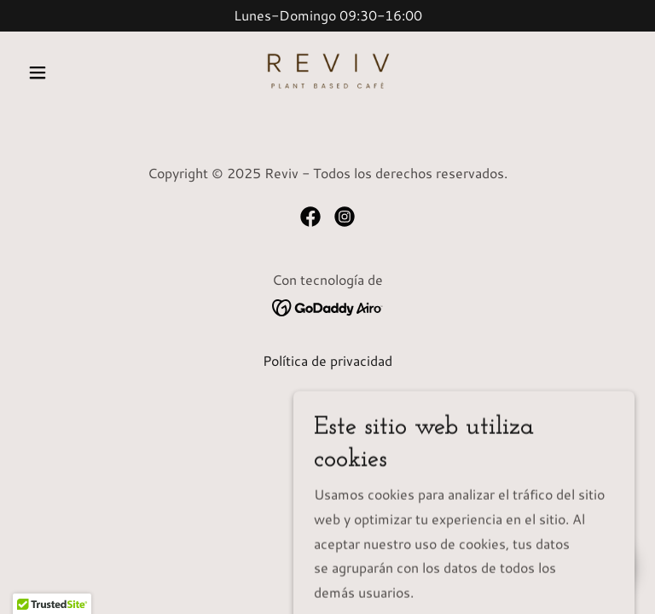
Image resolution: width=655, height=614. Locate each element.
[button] (66, 72)
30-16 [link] (381, 15)
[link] (327, 72)
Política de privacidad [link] (327, 360)
